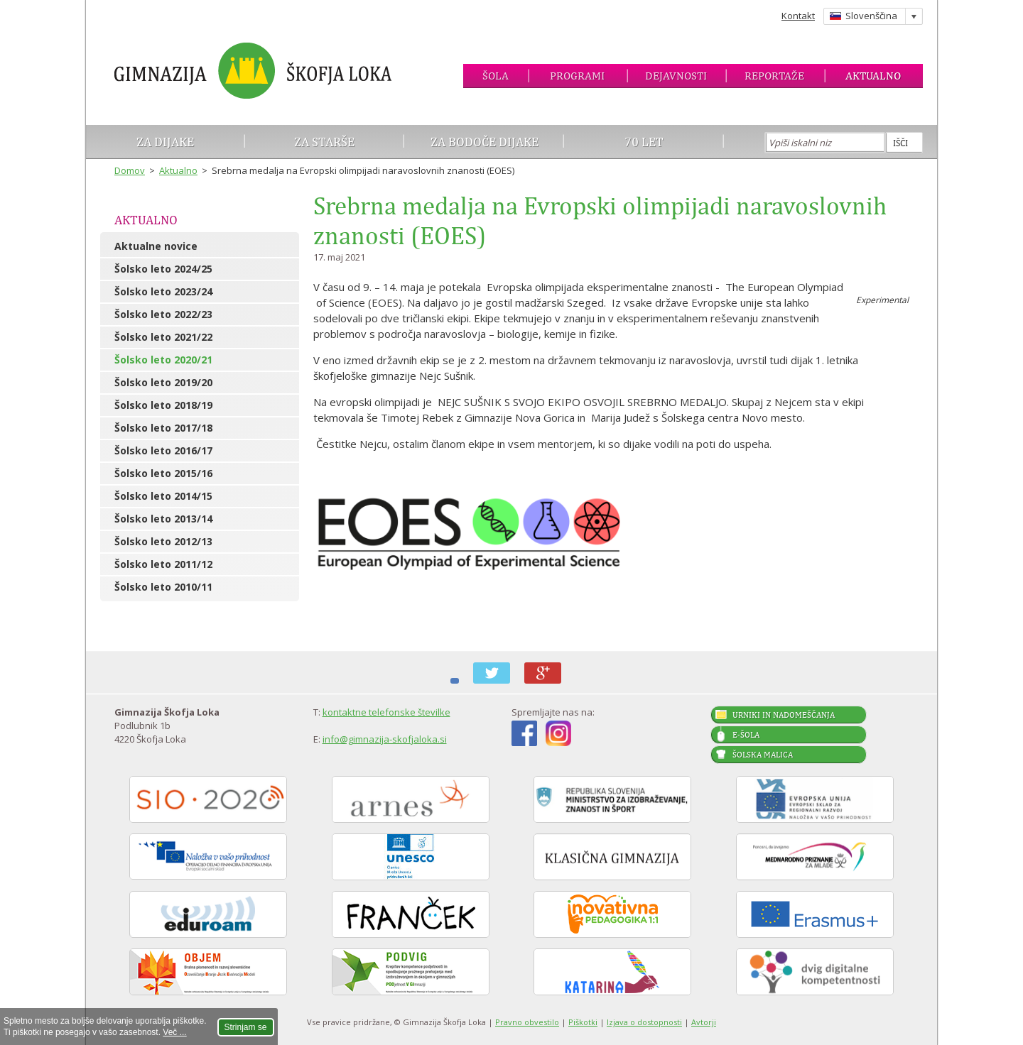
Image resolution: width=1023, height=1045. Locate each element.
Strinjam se (245, 1027)
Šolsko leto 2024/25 (163, 268)
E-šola (745, 735)
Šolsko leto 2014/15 (163, 496)
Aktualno (873, 75)
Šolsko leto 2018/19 (163, 405)
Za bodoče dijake (484, 141)
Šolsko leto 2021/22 (163, 337)
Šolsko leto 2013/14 (163, 518)
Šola (495, 75)
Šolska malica (762, 755)
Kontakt (798, 15)
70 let (644, 141)
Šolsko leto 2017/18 (163, 427)
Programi (577, 75)
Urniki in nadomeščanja (783, 715)
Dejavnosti (676, 75)
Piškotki (582, 1022)
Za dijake (165, 141)
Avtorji (703, 1022)
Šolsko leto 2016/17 (163, 450)
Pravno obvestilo (527, 1022)
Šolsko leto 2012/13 (163, 541)
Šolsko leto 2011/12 (163, 564)
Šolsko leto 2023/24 (163, 291)
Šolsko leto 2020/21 (163, 359)
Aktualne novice (155, 246)
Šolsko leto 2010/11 (163, 586)
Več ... (174, 1032)
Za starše (324, 141)
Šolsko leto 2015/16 (163, 473)
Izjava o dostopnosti (644, 1022)
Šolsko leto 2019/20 (163, 382)
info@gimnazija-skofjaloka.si (385, 739)
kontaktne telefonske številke (386, 712)
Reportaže (774, 75)
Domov (129, 170)
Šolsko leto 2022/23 (163, 314)
